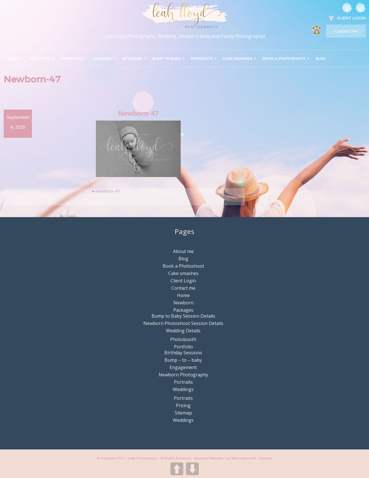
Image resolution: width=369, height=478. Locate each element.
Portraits (201, 58)
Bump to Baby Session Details (183, 316)
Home (14, 58)
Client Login (351, 18)
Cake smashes (237, 58)
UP (177, 468)
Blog (321, 58)
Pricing (183, 405)
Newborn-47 (107, 191)
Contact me (345, 31)
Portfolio (72, 58)
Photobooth (183, 339)
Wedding (102, 58)
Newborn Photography (183, 375)
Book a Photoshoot (283, 58)
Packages (183, 310)
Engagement (183, 367)
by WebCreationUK (241, 458)
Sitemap (183, 413)
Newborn (132, 58)
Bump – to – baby (183, 360)
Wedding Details (183, 331)
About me (40, 58)
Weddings (183, 389)
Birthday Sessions (183, 353)
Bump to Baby (166, 58)
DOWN (192, 468)
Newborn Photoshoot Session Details (183, 323)
